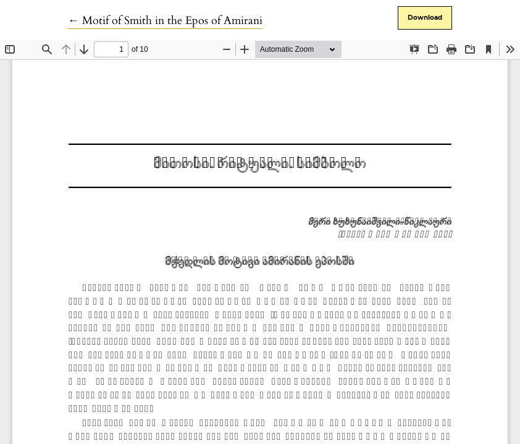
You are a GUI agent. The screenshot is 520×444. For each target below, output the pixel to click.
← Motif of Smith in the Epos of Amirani (165, 20)
